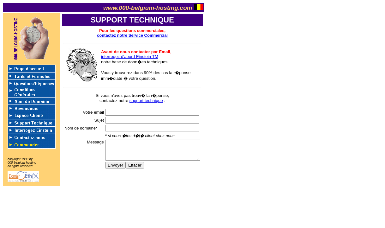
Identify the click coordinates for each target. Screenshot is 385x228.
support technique (146, 100)
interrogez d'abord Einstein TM (129, 56)
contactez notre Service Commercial (132, 35)
